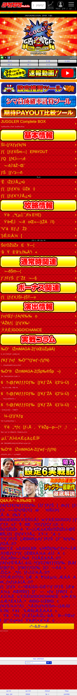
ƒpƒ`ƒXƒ (9, 691)
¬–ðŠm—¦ (11, 271)
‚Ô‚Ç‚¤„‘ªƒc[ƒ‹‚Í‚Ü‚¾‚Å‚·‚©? (25, 572)
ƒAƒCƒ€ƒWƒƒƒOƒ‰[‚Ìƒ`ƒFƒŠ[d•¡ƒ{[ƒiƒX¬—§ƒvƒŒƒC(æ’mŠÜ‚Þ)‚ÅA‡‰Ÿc (38, 510)
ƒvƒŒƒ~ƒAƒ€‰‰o (19, 316)
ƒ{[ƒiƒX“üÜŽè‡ (18, 189)
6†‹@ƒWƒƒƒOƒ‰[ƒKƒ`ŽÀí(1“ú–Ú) (35, 407)
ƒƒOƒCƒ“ (38, 5)
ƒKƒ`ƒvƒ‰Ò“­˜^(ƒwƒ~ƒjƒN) (25, 362)
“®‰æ (66, 691)
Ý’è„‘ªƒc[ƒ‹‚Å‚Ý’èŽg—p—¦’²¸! (34, 429)
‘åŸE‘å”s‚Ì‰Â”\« (19, 252)
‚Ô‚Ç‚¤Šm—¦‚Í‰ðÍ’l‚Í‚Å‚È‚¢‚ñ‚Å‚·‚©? (30, 558)
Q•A (48, 64)
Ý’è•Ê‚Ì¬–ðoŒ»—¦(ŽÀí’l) (27, 222)
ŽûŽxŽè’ (50, 5)
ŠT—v (9, 61)
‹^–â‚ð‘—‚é (38, 626)
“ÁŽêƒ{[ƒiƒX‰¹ (15, 323)
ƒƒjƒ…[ (71, 5)
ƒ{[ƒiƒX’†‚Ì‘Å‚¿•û (16, 196)
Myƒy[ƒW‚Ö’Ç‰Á (38, 658)
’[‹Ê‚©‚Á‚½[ (11, 235)
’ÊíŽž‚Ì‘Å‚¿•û (13, 182)
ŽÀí (28, 64)
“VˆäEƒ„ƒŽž (14, 229)
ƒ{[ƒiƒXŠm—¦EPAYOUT (24, 152)
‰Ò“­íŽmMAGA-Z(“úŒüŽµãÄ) (28, 351)
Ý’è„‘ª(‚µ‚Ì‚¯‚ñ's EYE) (21, 215)
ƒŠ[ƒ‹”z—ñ (11, 172)
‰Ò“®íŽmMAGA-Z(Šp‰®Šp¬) (31, 373)
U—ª (29, 61)
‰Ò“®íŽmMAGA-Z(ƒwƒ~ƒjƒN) (28, 451)
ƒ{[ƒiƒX (67, 61)
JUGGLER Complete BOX (23, 123)
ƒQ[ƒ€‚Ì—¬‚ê (13, 158)
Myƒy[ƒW (60, 5)
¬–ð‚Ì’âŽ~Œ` (13, 165)
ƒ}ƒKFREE (67, 694)
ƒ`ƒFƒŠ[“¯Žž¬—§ (19, 278)
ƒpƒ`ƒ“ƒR (28, 691)
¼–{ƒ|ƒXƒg (12, 418)
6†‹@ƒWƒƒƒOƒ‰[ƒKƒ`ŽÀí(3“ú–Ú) (35, 384)
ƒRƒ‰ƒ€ (47, 691)
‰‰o (10, 64)
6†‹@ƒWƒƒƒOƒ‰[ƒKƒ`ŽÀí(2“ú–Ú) (35, 395)
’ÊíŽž (48, 61)
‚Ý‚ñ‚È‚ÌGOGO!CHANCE (21, 330)
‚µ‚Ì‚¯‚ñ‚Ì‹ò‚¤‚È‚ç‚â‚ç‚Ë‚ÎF (20, 440)
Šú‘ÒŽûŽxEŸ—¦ (17, 245)
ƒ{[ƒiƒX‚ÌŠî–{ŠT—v (18, 297)
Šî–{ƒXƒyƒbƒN (13, 145)
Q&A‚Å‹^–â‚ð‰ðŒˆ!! (17, 500)
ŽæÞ (47, 694)
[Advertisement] (38, 645)
